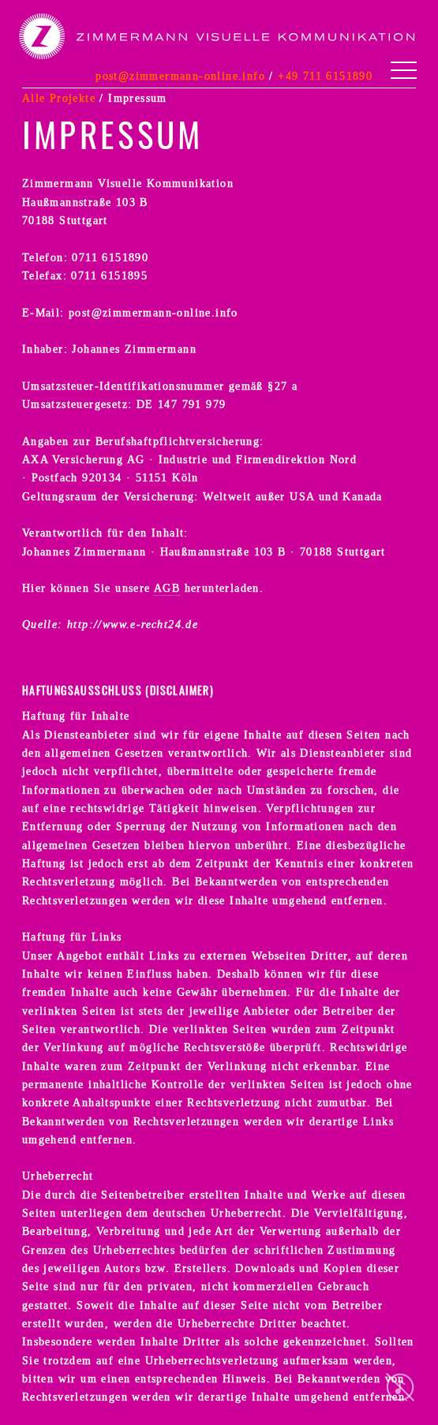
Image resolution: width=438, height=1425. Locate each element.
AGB (167, 588)
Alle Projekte (58, 98)
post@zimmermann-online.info (180, 75)
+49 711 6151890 (325, 75)
